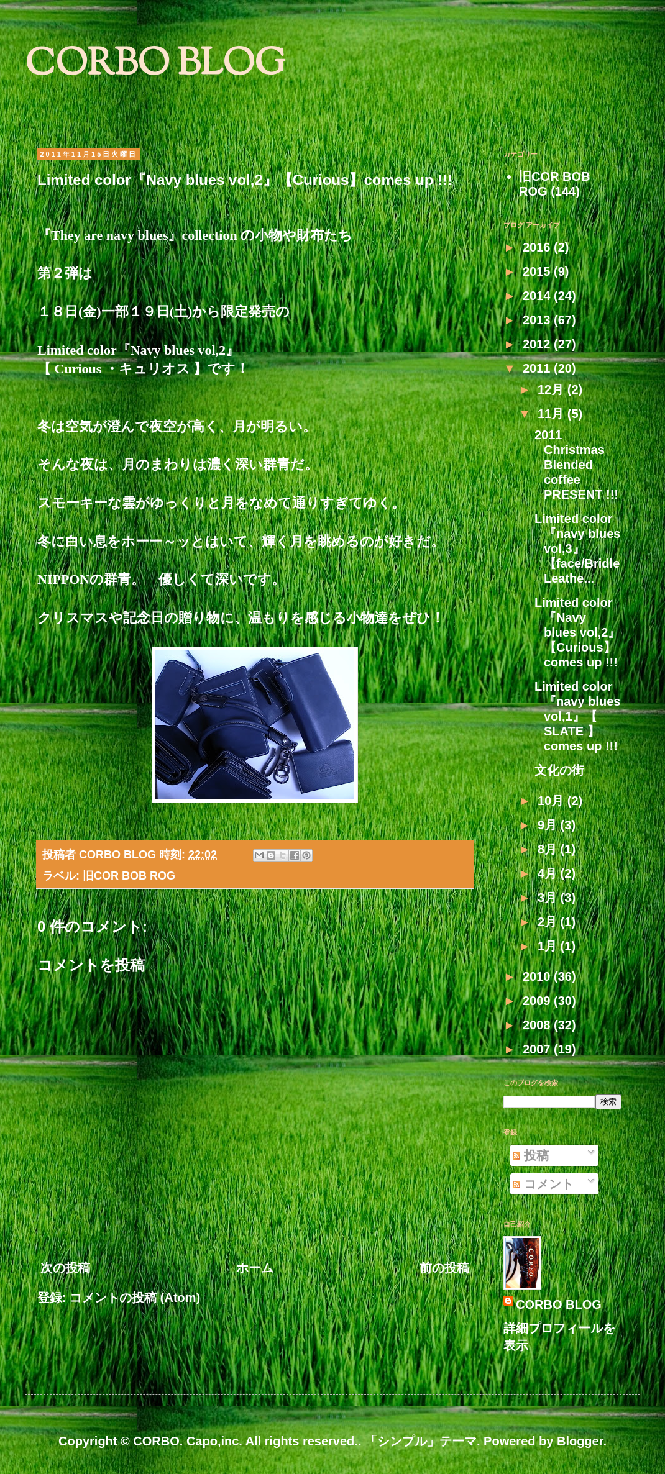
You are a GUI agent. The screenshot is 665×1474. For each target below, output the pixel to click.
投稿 (531, 1155)
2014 (538, 296)
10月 (552, 801)
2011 (538, 368)
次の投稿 (65, 1268)
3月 (549, 897)
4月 (549, 873)
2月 (549, 922)
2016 (538, 247)
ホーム (254, 1268)
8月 (549, 849)
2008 (538, 1025)
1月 (549, 946)
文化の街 (559, 770)
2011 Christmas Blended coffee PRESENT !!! (576, 464)
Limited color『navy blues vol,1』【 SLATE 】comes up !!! (577, 716)
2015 (538, 271)
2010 (538, 976)
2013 (538, 320)
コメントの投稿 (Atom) (135, 1297)
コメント (543, 1184)
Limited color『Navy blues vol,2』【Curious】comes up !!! (577, 632)
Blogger (580, 1441)
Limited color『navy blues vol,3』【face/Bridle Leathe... (577, 548)
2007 (538, 1049)
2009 (538, 1001)
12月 (552, 389)
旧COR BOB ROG (129, 876)
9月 (549, 825)
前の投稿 (444, 1268)
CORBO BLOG (155, 66)
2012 (538, 344)
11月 (552, 414)
